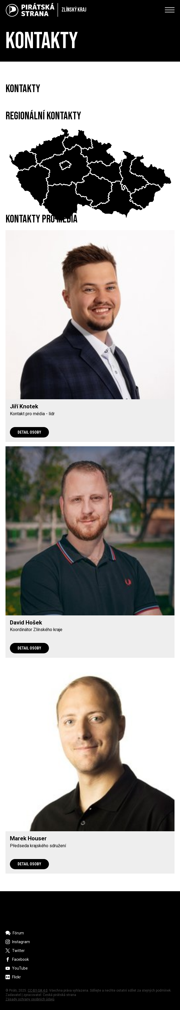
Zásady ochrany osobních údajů (29, 999)
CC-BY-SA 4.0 (38, 990)
